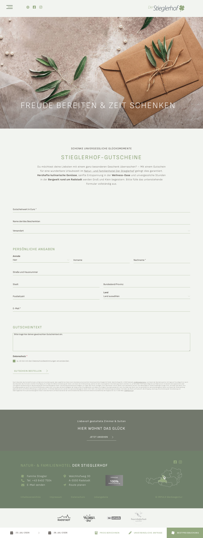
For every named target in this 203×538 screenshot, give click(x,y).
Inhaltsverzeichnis (31, 497)
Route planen (77, 484)
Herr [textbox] (15, 260)
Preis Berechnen (109, 533)
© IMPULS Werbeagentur (168, 497)
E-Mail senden (36, 484)
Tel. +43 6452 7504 (39, 480)
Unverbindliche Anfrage (148, 533)
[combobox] (101, 230)
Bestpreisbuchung (188, 533)
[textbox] (100, 230)
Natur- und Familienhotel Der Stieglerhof (109, 171)
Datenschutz (20, 356)
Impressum (56, 497)
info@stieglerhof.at (140, 382)
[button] (101, 437)
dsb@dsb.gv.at (128, 390)
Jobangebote (101, 497)
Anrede (16, 256)
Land (105, 292)
